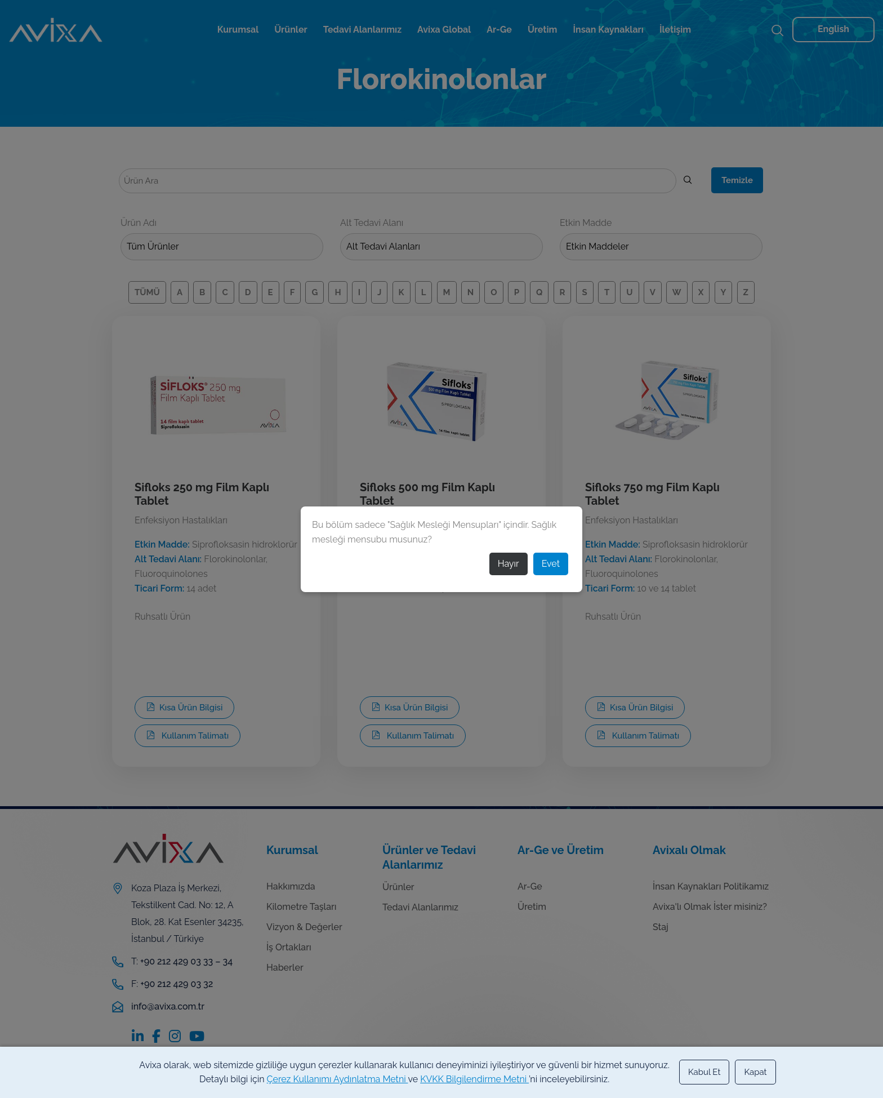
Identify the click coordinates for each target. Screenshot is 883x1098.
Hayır (508, 563)
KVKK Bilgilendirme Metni (474, 1079)
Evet (551, 563)
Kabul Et (704, 1072)
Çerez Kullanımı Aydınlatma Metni (337, 1079)
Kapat (755, 1072)
